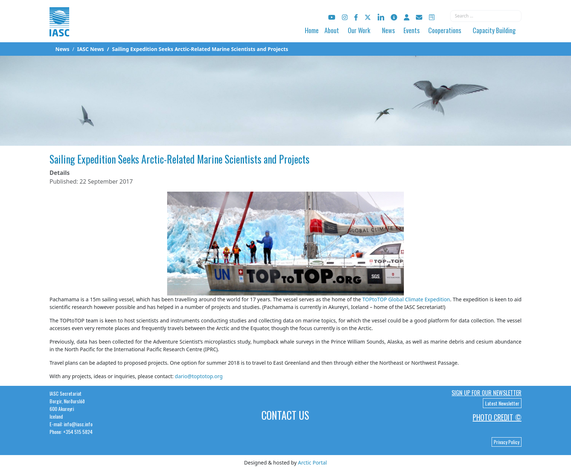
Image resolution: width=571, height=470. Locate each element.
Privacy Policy (506, 442)
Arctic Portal (312, 462)
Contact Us (285, 415)
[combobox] (485, 16)
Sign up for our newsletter (486, 392)
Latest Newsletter (502, 403)
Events (411, 30)
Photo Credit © (497, 417)
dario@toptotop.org (199, 376)
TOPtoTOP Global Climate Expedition (406, 299)
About (331, 30)
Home (312, 30)
